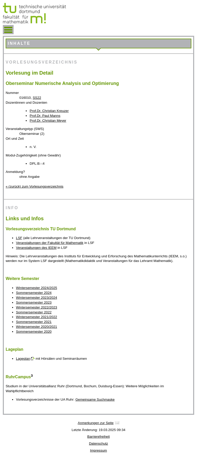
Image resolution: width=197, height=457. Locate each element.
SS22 (37, 98)
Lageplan (23, 359)
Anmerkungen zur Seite (95, 423)
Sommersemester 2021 (34, 322)
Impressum (98, 450)
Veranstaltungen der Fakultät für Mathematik (49, 243)
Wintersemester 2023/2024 (36, 298)
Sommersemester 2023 (34, 302)
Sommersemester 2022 (34, 312)
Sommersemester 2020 (34, 331)
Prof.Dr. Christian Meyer (48, 120)
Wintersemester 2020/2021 (36, 327)
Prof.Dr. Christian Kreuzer (49, 111)
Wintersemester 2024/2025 (36, 288)
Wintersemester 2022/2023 (36, 307)
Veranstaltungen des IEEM (36, 248)
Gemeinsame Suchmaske (95, 399)
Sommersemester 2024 (34, 293)
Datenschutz (98, 443)
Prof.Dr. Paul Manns (45, 116)
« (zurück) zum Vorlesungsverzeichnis (34, 186)
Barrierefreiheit (98, 436)
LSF (19, 238)
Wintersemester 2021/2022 (36, 317)
